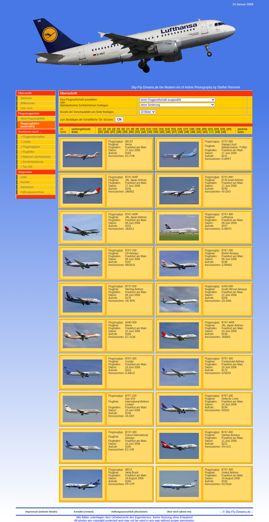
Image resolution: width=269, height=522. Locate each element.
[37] (174, 132)
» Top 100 (26, 166)
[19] (198, 129)
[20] (204, 129)
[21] (210, 129)
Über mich (27, 108)
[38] (180, 132)
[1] (99, 129)
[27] (113, 132)
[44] (217, 132)
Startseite (26, 98)
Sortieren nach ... (30, 131)
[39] (186, 132)
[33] (149, 132)
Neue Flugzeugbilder (33, 118)
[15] (173, 129)
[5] (118, 129)
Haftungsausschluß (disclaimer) (129, 511)
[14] (167, 129)
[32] (143, 132)
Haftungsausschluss (32, 192)
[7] (127, 129)
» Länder (26, 141)
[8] (132, 129)
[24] (229, 129)
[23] (222, 129)
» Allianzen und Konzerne (35, 156)
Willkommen (28, 103)
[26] (106, 132)
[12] (155, 129)
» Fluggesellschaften (33, 136)
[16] (179, 129)
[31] (137, 132)
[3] (109, 129)
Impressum (27, 187)
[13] (161, 129)
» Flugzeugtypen (30, 146)
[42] (205, 132)
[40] (192, 132)
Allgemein (25, 172)
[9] (137, 129)
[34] (155, 132)
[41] (199, 132)
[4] (113, 129)
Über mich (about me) (179, 511)
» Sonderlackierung (32, 161)
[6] (123, 129)
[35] (162, 132)
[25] (100, 132)
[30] (131, 132)
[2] (104, 129)
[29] (125, 132)
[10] (142, 129)
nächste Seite (243, 130)
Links (24, 177)
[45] (223, 132)
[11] (148, 129)
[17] (186, 129)
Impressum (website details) (41, 511)
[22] (216, 129)
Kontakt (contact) (83, 511)
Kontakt (25, 182)
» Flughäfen (28, 151)
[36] (168, 132)
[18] (192, 129)
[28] (119, 132)
